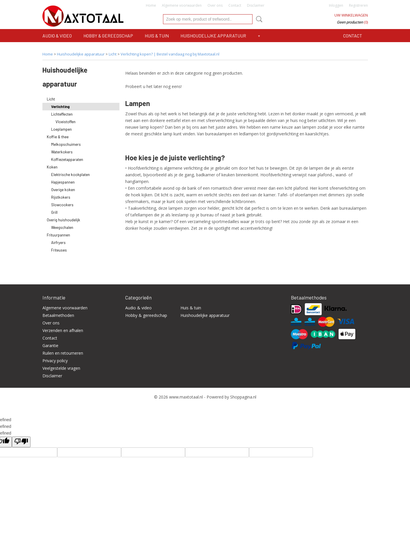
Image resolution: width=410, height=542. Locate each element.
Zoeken (258, 19)
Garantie (50, 345)
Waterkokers (62, 152)
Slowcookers (62, 204)
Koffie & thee (58, 136)
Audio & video (57, 35)
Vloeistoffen (65, 121)
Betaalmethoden (58, 315)
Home (151, 5)
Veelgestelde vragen (61, 368)
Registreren (358, 5)
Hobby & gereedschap (108, 35)
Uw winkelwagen (351, 15)
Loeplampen (61, 129)
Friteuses (59, 250)
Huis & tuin (157, 35)
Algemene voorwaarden (182, 5)
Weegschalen (62, 227)
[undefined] (21, 442)
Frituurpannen (58, 235)
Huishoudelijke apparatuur (213, 35)
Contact (234, 5)
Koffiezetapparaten (67, 159)
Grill (54, 212)
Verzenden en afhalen (62, 330)
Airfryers (58, 242)
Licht (113, 54)
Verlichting (60, 106)
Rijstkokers (60, 197)
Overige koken (63, 189)
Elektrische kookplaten (70, 174)
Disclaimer (255, 5)
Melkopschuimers (66, 144)
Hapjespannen (63, 182)
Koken (52, 167)
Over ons (215, 5)
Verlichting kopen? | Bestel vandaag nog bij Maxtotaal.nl (170, 54)
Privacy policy (55, 360)
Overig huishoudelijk (63, 220)
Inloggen (336, 5)
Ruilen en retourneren (62, 353)
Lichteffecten (62, 114)
